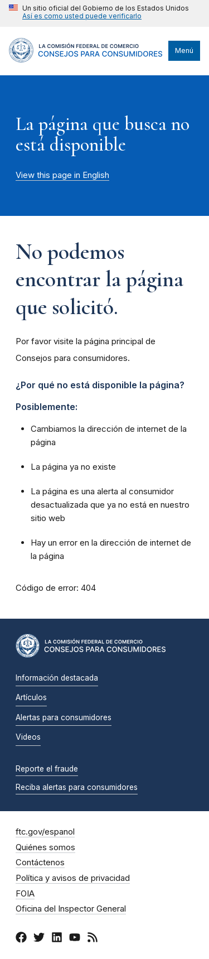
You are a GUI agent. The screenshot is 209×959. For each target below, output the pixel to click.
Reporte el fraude (47, 768)
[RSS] (92, 939)
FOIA (25, 894)
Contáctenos (40, 862)
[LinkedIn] (56, 939)
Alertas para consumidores (63, 717)
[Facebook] (21, 939)
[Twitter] (39, 939)
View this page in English (62, 175)
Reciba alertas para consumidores (77, 787)
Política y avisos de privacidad (73, 878)
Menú (184, 50)
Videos (28, 736)
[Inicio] (86, 59)
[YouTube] (74, 939)
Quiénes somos (45, 847)
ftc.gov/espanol (45, 832)
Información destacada (57, 677)
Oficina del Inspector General (71, 909)
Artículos (31, 697)
